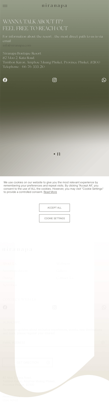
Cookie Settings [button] (54, 218)
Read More (50, 191)
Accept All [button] (54, 207)
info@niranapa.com (17, 46)
